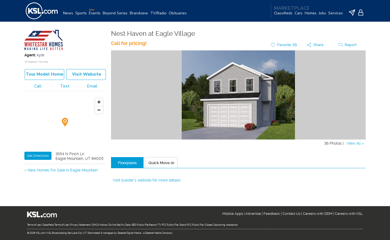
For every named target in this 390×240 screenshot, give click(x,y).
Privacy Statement (80, 224)
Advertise (253, 214)
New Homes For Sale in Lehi (52, 183)
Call (38, 86)
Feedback (272, 214)
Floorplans (127, 163)
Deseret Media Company (159, 233)
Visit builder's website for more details (147, 180)
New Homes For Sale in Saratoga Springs (64, 176)
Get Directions (38, 156)
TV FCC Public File (168, 224)
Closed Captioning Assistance (221, 224)
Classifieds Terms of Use (55, 224)
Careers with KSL (349, 214)
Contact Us (291, 214)
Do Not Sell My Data (119, 224)
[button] (317, 45)
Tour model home (44, 74)
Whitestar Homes (36, 62)
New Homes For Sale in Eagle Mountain (63, 170)
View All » (355, 143)
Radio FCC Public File (191, 224)
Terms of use (34, 224)
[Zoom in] (99, 102)
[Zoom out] (99, 110)
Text (65, 86)
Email (92, 86)
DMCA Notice (99, 224)
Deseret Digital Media (129, 233)
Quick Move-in (161, 163)
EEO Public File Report (144, 224)
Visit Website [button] (86, 74)
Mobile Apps (232, 214)
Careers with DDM (317, 214)
